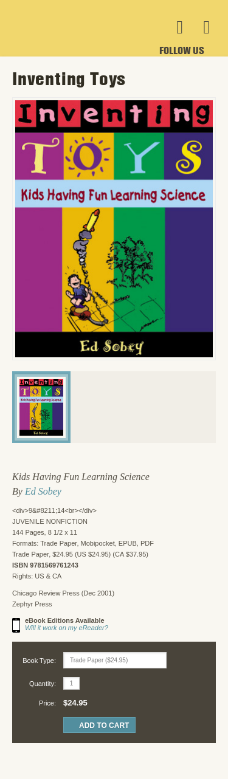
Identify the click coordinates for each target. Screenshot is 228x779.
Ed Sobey (43, 491)
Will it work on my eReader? (66, 627)
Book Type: (39, 660)
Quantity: (42, 683)
